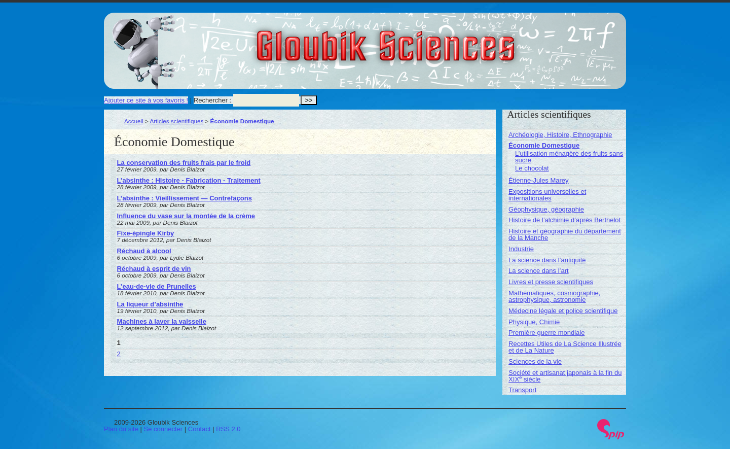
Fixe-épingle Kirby (145, 233)
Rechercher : (212, 100)
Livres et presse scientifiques (550, 282)
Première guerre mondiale (546, 332)
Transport (522, 390)
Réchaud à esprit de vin (154, 268)
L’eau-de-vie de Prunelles (156, 286)
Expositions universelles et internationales (547, 195)
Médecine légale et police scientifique (562, 311)
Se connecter (163, 429)
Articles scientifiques (176, 121)
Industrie (521, 249)
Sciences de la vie (535, 361)
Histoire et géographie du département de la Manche (564, 234)
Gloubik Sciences (443, 39)
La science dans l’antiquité (547, 260)
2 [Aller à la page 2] (119, 354)
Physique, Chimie (534, 322)
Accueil (133, 121)
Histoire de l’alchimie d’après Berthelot (564, 220)
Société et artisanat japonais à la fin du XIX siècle (565, 376)
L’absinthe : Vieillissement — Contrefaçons (184, 198)
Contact (199, 429)
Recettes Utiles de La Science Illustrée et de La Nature (565, 347)
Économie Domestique (543, 145)
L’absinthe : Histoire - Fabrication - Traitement (189, 180)
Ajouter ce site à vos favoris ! (146, 100)
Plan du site (121, 429)
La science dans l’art (538, 270)
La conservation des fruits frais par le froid (184, 162)
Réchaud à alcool (144, 251)
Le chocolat (532, 168)
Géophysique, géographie (546, 209)
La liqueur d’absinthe (150, 304)
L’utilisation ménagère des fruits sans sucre (569, 157)
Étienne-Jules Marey (538, 180)
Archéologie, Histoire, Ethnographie (560, 135)
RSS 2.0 (228, 429)
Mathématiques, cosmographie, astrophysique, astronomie (554, 296)
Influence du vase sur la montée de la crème (186, 216)
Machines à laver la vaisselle (161, 321)
